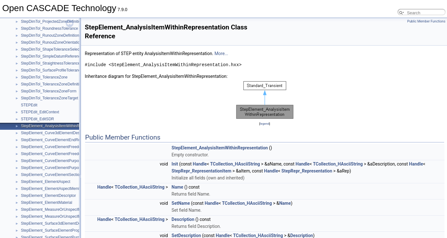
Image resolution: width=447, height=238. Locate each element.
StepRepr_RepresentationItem (201, 170)
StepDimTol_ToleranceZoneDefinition (52, 84)
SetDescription (186, 235)
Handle (200, 163)
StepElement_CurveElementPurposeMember (59, 168)
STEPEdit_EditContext (40, 112)
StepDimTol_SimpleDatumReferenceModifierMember (65, 56)
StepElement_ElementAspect (45, 181)
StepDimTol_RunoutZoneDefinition (50, 35)
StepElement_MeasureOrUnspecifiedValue (57, 209)
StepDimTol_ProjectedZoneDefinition (52, 21)
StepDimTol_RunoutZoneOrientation (51, 42)
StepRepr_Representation (307, 170)
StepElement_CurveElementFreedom (52, 147)
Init (174, 163)
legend (264, 123)
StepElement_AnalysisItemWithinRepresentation (61, 126)
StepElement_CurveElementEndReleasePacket (61, 140)
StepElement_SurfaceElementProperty (53, 230)
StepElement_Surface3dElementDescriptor (57, 223)
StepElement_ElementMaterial (46, 202)
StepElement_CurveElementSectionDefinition (59, 174)
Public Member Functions (426, 21)
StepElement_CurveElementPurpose (52, 161)
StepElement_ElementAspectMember (52, 188)
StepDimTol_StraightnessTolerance (50, 63)
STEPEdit (29, 105)
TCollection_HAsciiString (235, 163)
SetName (180, 203)
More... (221, 53)
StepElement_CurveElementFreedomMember (59, 154)
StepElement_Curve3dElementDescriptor (55, 133)
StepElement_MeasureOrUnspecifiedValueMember (64, 216)
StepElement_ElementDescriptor (48, 195)
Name (177, 187)
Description (182, 219)
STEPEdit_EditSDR (37, 119)
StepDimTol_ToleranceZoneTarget (49, 98)
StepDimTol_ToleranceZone (44, 77)
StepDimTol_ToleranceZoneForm (48, 91)
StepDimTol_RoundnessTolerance (49, 28)
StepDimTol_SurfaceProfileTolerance (52, 70)
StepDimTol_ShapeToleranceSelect (50, 49)
